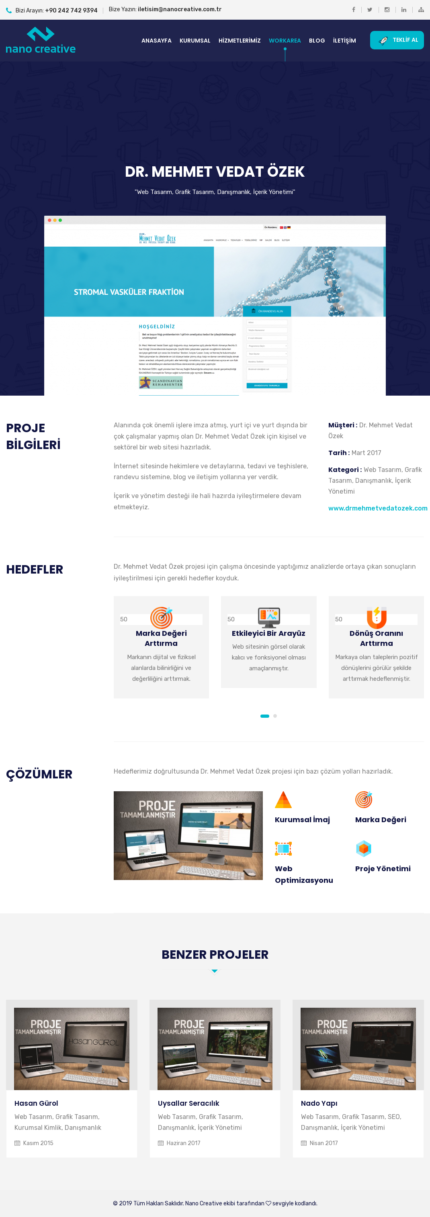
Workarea (285, 41)
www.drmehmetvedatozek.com (378, 508)
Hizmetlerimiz (240, 41)
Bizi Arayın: (52, 10)
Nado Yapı (319, 1103)
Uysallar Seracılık (188, 1103)
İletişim (344, 41)
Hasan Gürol (36, 1103)
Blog (317, 41)
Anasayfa (156, 41)
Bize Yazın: (165, 9)
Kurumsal (195, 41)
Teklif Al (397, 40)
